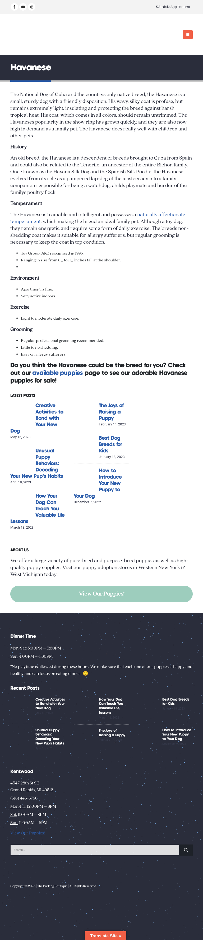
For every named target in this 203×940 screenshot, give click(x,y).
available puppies (57, 373)
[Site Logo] (26, 34)
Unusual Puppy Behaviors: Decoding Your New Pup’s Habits (36, 463)
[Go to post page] (21, 413)
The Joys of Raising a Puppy (111, 412)
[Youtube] (23, 7)
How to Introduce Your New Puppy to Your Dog (176, 734)
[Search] (186, 850)
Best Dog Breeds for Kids (110, 444)
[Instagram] (31, 7)
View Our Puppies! (101, 593)
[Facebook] (14, 7)
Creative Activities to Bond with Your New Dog (36, 418)
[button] (188, 34)
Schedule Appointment (173, 6)
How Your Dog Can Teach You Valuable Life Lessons (37, 509)
